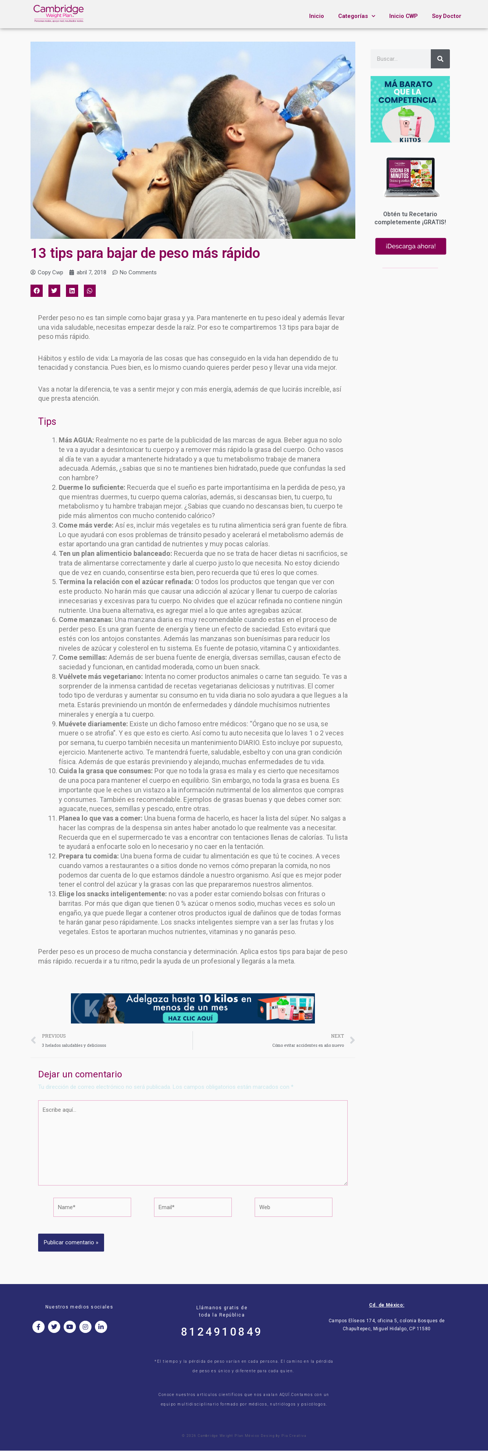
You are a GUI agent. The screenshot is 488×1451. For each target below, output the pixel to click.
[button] (36, 291)
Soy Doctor (446, 16)
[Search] (440, 58)
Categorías (356, 16)
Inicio (316, 16)
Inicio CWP (403, 16)
